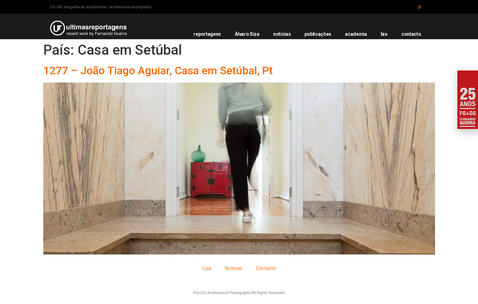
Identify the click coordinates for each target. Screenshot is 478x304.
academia (356, 34)
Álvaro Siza (247, 34)
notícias (282, 34)
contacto (411, 34)
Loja (206, 268)
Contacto (266, 268)
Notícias (233, 268)
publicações (317, 34)
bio (384, 34)
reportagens (207, 34)
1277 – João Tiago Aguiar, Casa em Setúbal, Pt (158, 70)
